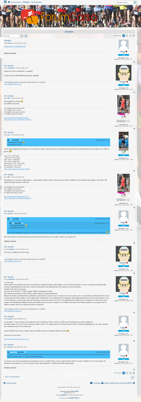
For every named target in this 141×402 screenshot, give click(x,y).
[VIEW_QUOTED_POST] (20, 140)
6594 (126, 88)
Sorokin (69, 31)
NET (123, 116)
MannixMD (75, 391)
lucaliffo (122, 327)
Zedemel (122, 51)
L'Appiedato (122, 82)
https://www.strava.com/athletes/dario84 (17, 169)
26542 (126, 334)
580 (127, 124)
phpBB (63, 395)
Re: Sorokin (9, 66)
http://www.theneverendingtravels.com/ (16, 118)
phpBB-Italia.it (74, 398)
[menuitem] (116, 383)
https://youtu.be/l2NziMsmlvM (15, 46)
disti (122, 152)
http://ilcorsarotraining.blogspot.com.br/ (16, 339)
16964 (126, 58)
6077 (126, 158)
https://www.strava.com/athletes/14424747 (17, 119)
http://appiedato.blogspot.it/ (12, 84)
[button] (133, 35)
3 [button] (130, 36)
